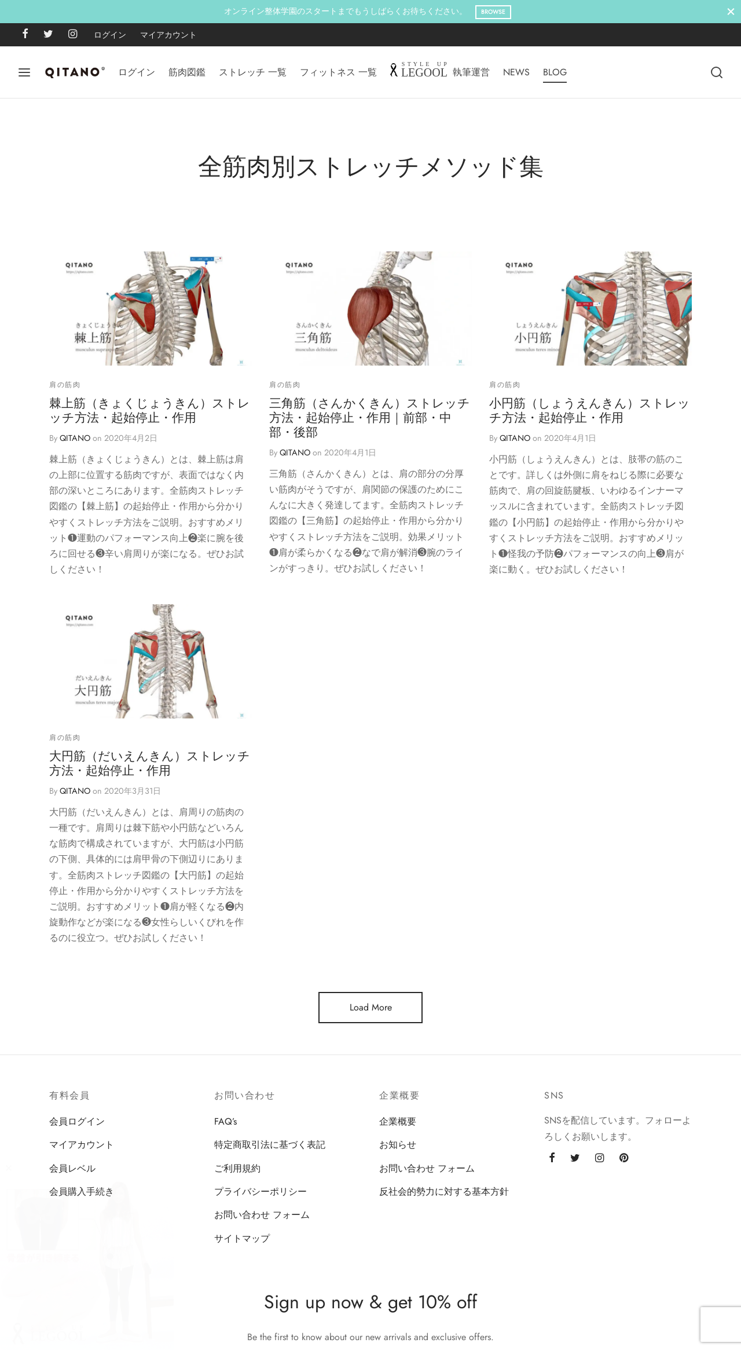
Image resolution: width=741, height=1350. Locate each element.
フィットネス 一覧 (338, 72)
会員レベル (72, 1168)
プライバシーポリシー (260, 1191)
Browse (493, 12)
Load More (371, 1007)
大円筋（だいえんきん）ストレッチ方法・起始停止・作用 (149, 791)
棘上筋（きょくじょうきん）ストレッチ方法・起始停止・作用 (149, 411)
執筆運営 (471, 72)
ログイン (110, 35)
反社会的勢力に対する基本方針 (444, 1191)
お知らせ (397, 1144)
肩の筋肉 (64, 385)
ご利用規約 (237, 1168)
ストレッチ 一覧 (253, 72)
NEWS (516, 72)
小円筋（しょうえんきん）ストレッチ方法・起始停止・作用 (589, 411)
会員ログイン (77, 1121)
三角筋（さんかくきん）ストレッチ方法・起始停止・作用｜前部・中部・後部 (369, 418)
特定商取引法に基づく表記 (269, 1144)
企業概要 (397, 1121)
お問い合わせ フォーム (262, 1214)
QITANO (75, 438)
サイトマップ (242, 1238)
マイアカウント (168, 35)
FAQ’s (225, 1121)
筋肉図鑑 (187, 72)
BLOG (555, 72)
